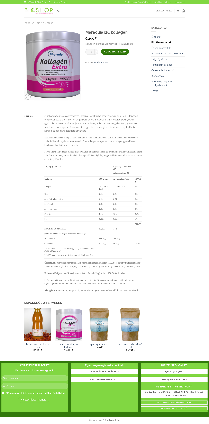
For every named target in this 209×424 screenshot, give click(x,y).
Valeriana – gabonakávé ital (130, 345)
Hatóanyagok (179, 2)
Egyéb (154, 91)
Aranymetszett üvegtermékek (167, 53)
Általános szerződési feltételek (138, 2)
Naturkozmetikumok (162, 64)
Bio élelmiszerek (45, 23)
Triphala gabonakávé (99, 344)
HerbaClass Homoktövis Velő (37, 345)
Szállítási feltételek (162, 2)
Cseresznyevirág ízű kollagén (69, 345)
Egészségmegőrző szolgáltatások (161, 83)
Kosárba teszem (115, 51)
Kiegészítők (157, 76)
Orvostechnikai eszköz (163, 70)
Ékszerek (156, 37)
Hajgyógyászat (159, 59)
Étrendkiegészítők (161, 48)
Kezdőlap (29, 23)
